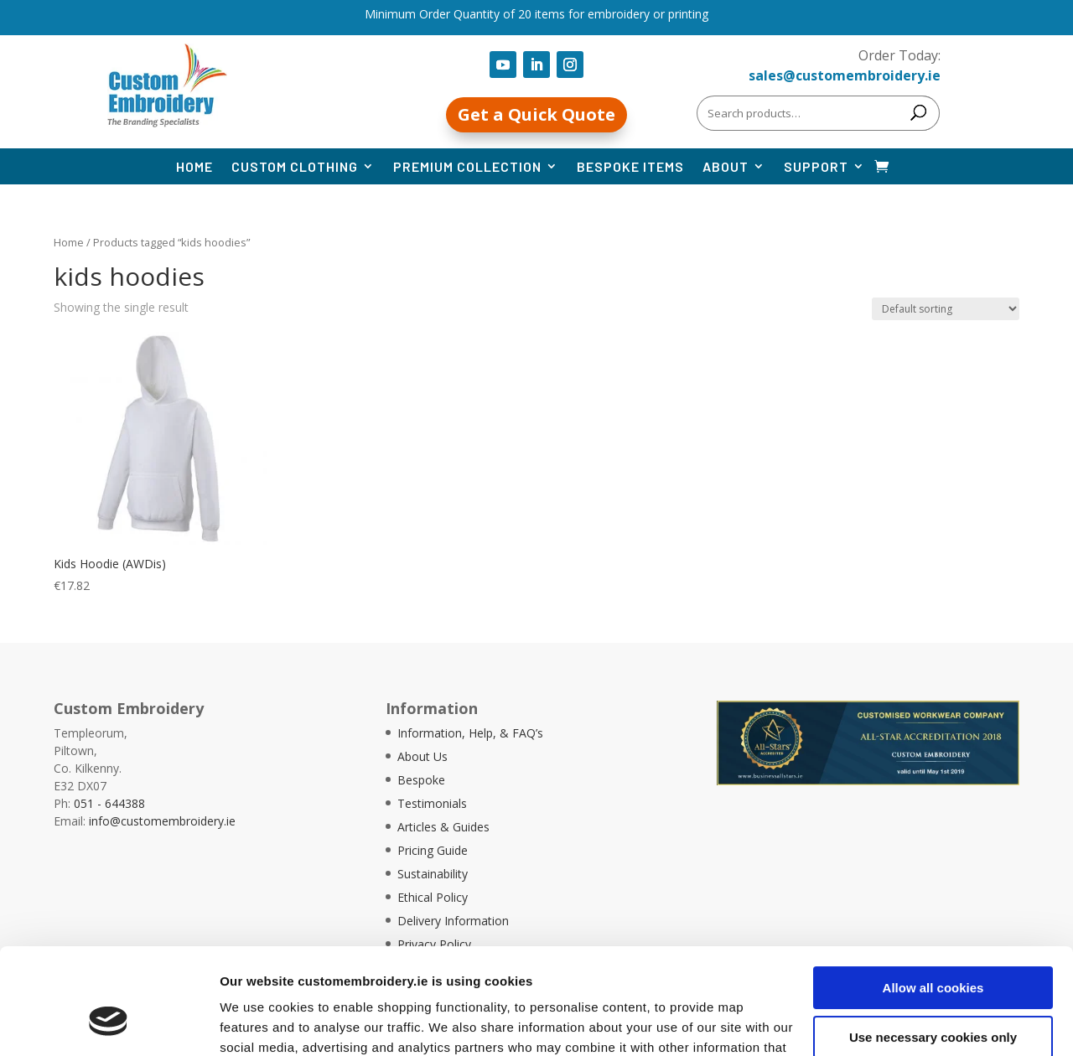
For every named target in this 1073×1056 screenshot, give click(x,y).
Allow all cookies (933, 897)
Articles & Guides (443, 827)
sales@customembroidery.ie (845, 75)
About (725, 166)
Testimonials (432, 803)
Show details (259, 1023)
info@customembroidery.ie (162, 821)
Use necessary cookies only (933, 946)
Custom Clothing (294, 166)
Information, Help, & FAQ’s (470, 733)
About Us (422, 756)
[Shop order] (945, 309)
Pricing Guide (432, 850)
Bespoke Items (630, 166)
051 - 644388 (109, 803)
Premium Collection (467, 166)
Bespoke (421, 780)
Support (816, 166)
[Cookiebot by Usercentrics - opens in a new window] (108, 1023)
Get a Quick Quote (536, 114)
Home (194, 166)
